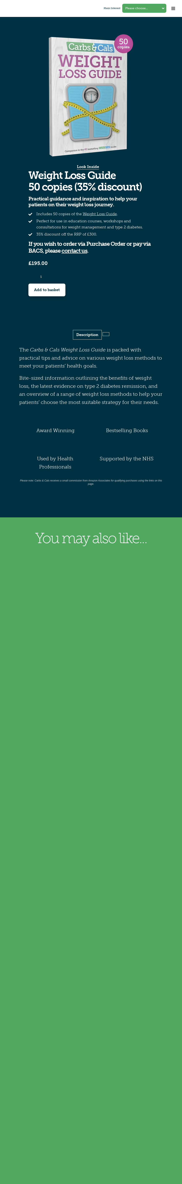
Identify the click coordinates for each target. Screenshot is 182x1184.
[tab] (106, 334)
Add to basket (47, 290)
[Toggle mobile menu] (173, 8)
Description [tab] (87, 334)
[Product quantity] (41, 277)
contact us (74, 250)
